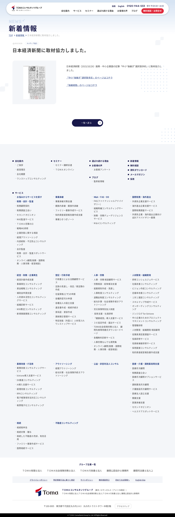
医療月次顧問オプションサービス (146, 378)
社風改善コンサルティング (144, 283)
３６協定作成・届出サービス (107, 322)
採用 (114, 6)
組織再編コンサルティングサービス (108, 210)
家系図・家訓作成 (63, 311)
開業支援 (136, 398)
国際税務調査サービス (142, 210)
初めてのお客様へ (122, 480)
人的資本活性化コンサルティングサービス (31, 299)
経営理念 (21, 169)
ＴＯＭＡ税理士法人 (32, 470)
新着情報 (134, 161)
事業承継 (59, 196)
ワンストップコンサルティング (31, 178)
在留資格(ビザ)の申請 (65, 294)
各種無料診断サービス (104, 337)
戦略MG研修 (22, 228)
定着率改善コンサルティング (145, 292)
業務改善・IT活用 (25, 363)
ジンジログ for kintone (143, 313)
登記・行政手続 (62, 275)
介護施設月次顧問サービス (144, 389)
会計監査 (21, 249)
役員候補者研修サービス (143, 343)
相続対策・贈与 (24, 431)
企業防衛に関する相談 (27, 232)
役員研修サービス (140, 338)
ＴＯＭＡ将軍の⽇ (25, 223)
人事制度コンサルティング (106, 292)
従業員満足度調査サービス (144, 334)
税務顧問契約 (23, 205)
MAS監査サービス (25, 219)
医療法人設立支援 (140, 393)
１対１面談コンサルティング (145, 297)
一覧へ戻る (91, 123)
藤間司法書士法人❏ (143, 470)
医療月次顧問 (138, 368)
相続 (19, 422)
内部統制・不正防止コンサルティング (31, 243)
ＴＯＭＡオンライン (64, 169)
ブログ (95, 177)
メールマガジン (137, 174)
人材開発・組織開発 (141, 275)
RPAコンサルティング (27, 393)
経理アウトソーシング (27, 237)
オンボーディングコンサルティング (146, 307)
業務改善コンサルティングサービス (31, 369)
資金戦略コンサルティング (29, 288)
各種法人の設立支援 (64, 303)
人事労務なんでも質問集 (105, 341)
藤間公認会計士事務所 (118, 470)
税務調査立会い (24, 210)
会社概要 (21, 174)
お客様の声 (97, 165)
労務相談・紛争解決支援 (105, 283)
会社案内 (19, 161)
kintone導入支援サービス (29, 375)
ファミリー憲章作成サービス (69, 210)
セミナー (57, 161)
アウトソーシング (63, 363)
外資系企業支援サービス (143, 201)
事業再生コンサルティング (29, 283)
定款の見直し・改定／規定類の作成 (70, 288)
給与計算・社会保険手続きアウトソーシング (108, 303)
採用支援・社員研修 (103, 313)
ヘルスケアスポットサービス (145, 411)
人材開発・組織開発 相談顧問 (146, 329)
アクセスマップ (123, 506)
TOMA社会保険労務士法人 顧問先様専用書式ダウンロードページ (108, 329)
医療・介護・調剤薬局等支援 (145, 363)
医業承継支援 (138, 402)
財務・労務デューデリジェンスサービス (108, 217)
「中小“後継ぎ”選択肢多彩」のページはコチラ (89, 77)
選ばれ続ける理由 (100, 161)
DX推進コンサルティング (28, 380)
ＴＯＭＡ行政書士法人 (91, 470)
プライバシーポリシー (38, 480)
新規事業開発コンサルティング (31, 313)
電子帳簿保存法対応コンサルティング (31, 399)
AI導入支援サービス (26, 384)
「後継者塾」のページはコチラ (81, 85)
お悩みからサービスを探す (29, 196)
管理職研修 (137, 325)
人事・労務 (99, 275)
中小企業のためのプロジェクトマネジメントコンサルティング (146, 319)
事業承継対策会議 (63, 201)
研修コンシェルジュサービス (145, 279)
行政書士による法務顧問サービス (70, 281)
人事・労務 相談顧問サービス (107, 279)
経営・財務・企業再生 (27, 275)
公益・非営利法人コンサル (106, 363)
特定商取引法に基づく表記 (64, 480)
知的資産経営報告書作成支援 (69, 214)
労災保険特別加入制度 (104, 309)
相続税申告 (22, 427)
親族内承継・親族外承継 (66, 205)
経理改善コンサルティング (29, 389)
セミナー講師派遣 (63, 165)
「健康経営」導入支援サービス (108, 318)
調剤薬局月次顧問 (140, 384)
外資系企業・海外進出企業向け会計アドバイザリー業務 (146, 216)
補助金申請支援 (24, 292)
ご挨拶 (20, 165)
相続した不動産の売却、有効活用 (31, 438)
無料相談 (134, 165)
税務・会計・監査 (25, 201)
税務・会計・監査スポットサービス (31, 255)
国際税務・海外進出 (141, 196)
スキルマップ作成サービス (144, 301)
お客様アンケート (102, 169)
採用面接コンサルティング (144, 347)
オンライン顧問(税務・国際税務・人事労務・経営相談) (31, 262)
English (121, 6)
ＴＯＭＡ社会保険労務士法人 (61, 470)
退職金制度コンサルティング (107, 297)
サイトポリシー (87, 480)
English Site (140, 480)
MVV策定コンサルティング (29, 309)
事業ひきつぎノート (64, 219)
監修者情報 (99, 181)
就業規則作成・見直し (104, 288)
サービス (19, 193)
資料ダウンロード (138, 170)
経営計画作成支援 (25, 279)
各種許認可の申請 (63, 298)
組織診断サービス (25, 304)
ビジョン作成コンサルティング (146, 288)
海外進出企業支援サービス (144, 205)
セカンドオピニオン (26, 214)
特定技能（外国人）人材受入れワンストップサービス (70, 322)
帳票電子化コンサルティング (30, 405)
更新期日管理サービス (65, 316)
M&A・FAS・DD (101, 196)
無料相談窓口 (104, 480)
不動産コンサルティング (66, 422)
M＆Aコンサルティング (105, 223)
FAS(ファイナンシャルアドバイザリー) (108, 202)
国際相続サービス (25, 448)
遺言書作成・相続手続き (66, 307)
